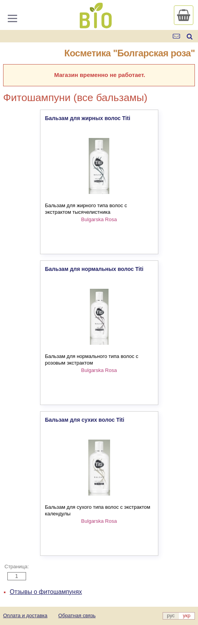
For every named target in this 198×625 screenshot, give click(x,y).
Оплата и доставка (25, 615)
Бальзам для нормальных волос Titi (94, 269)
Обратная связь (77, 615)
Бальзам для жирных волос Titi (87, 118)
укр (186, 615)
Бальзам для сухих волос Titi (84, 420)
